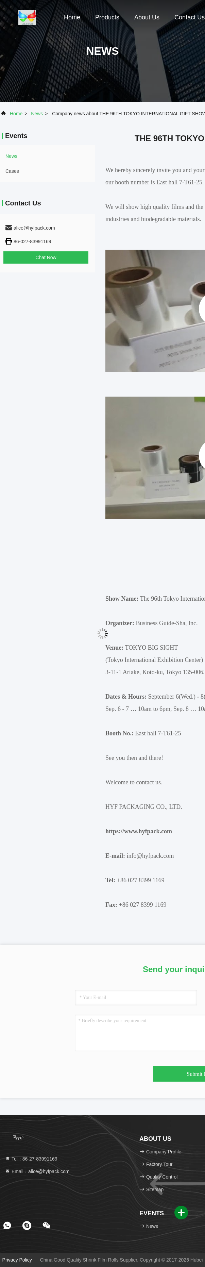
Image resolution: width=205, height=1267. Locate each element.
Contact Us (189, 17)
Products (107, 17)
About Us (146, 17)
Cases (12, 171)
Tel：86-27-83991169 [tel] (31, 1159)
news (37, 113)
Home (72, 17)
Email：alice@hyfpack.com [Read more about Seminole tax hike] (37, 1171)
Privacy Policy (17, 1260)
